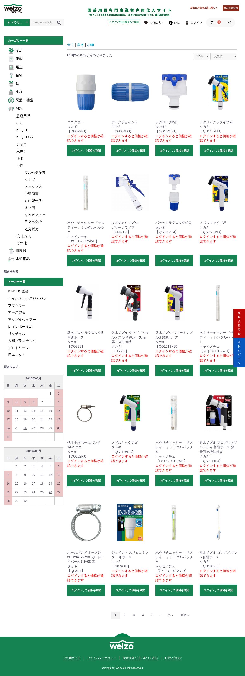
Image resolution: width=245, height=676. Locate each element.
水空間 (30, 208)
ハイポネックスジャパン (27, 298)
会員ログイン (239, 355)
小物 (19, 165)
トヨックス (33, 187)
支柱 (15, 92)
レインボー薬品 (20, 327)
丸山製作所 (33, 201)
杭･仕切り (24, 236)
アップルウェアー (22, 320)
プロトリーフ (18, 348)
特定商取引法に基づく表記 (140, 658)
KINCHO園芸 (18, 291)
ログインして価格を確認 (86, 150)
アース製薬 (17, 312)
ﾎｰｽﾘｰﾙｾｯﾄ (24, 137)
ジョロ (21, 144)
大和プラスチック (22, 341)
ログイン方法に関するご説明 (124, 22)
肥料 (15, 59)
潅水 (19, 158)
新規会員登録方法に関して (204, 7)
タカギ (30, 180)
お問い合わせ (173, 658)
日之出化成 (33, 222)
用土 (15, 67)
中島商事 (32, 194)
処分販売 (32, 229)
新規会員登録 (239, 320)
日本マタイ (17, 355)
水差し (21, 151)
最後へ (185, 615)
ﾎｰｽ (19, 123)
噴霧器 (17, 251)
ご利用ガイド (71, 658)
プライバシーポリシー (101, 658)
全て (70, 45)
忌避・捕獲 (20, 100)
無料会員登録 (231, 8)
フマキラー (17, 305)
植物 (15, 75)
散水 (15, 108)
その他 (21, 243)
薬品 (15, 51)
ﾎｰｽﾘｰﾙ (21, 130)
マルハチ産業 (35, 172)
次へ (170, 615)
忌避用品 (23, 116)
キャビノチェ (35, 215)
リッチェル (17, 334)
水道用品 (19, 259)
